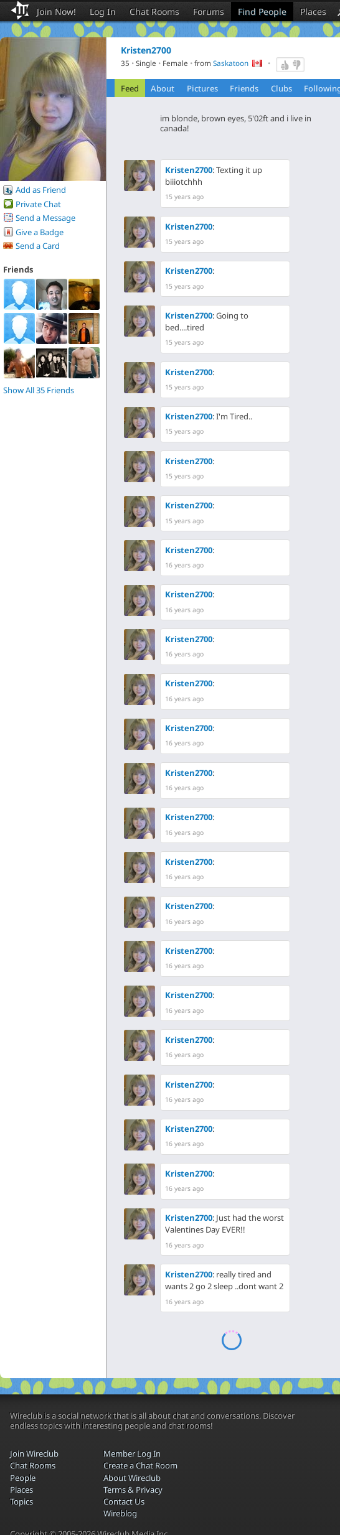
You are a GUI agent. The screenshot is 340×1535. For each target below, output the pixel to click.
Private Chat (38, 204)
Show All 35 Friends (38, 390)
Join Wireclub (34, 1453)
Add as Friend (41, 189)
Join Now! (56, 11)
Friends (244, 88)
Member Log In (132, 1453)
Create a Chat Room (140, 1465)
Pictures (202, 88)
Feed (130, 88)
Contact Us (123, 1501)
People (22, 1478)
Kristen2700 (188, 169)
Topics (21, 1501)
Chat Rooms (154, 11)
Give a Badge (40, 232)
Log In (103, 11)
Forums (208, 11)
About (162, 88)
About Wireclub (132, 1478)
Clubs (281, 88)
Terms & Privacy (133, 1490)
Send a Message (45, 217)
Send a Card (38, 245)
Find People (262, 11)
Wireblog (120, 1513)
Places (313, 11)
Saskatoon (230, 63)
